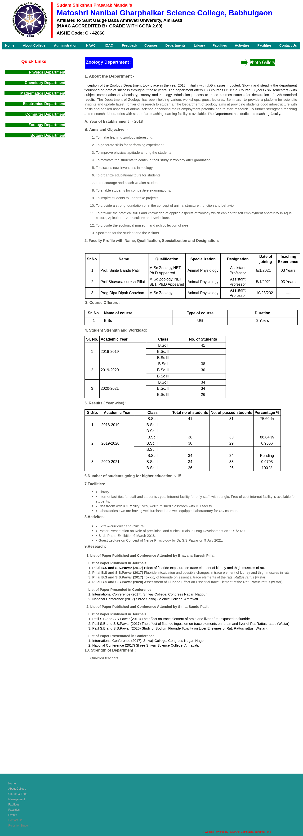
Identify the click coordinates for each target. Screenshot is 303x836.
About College (17, 788)
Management (16, 799)
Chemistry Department (45, 83)
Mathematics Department (42, 93)
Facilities (13, 804)
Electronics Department (43, 104)
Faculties (14, 809)
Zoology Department (35, 125)
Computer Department (45, 114)
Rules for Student (19, 825)
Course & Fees (17, 794)
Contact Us (15, 820)
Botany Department (47, 135)
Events (12, 815)
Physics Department (47, 72)
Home (12, 783)
